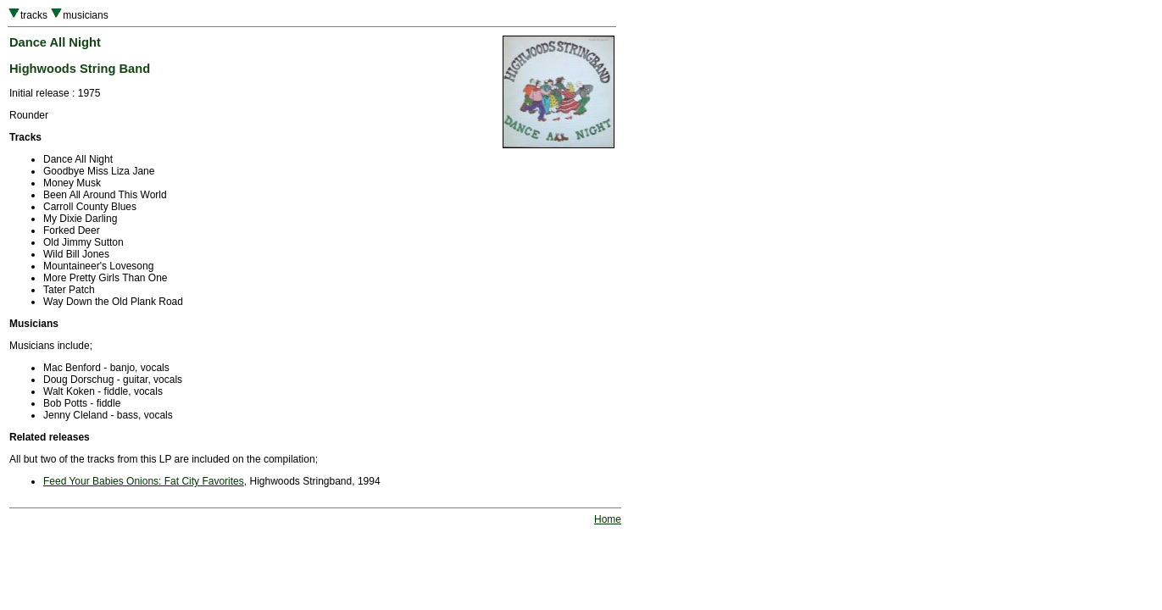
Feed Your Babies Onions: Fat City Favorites (143, 481)
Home (607, 519)
